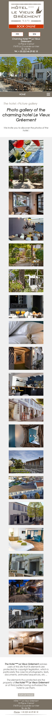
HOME (22, 94)
